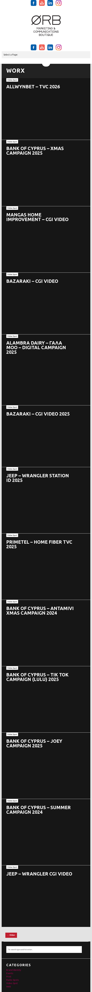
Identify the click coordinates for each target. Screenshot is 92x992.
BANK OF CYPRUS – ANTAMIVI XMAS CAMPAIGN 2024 (40, 611)
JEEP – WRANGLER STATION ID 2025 (37, 478)
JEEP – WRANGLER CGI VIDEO (39, 873)
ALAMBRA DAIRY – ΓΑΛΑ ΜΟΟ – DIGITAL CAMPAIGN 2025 (36, 347)
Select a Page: (11, 54)
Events (9, 973)
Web (8, 986)
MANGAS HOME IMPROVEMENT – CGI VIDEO (37, 217)
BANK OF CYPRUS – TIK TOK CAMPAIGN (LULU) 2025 (37, 677)
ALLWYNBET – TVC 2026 (33, 86)
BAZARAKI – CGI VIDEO (32, 281)
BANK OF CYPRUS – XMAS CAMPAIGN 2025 (35, 151)
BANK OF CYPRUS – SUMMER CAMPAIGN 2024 (38, 810)
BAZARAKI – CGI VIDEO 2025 (38, 413)
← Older (11, 935)
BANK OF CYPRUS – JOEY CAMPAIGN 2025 (34, 743)
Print (8, 976)
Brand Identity (13, 970)
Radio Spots (12, 980)
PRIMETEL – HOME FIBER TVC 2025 (39, 544)
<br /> (43, 246)
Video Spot (12, 80)
